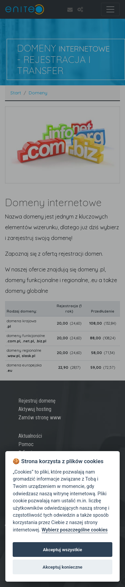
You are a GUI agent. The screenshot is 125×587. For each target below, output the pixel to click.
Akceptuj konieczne (62, 567)
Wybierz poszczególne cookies (75, 530)
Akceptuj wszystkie (62, 549)
